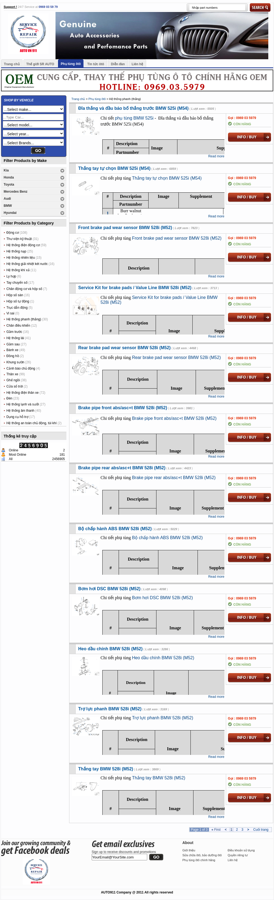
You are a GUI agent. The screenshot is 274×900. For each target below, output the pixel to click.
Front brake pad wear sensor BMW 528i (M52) (125, 227)
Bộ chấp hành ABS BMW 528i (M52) (115, 528)
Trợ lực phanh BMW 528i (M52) (110, 709)
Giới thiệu (188, 850)
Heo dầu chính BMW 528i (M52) (110, 648)
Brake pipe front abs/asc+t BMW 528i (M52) (122, 407)
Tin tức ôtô (95, 64)
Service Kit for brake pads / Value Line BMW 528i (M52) (135, 287)
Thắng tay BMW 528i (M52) (105, 769)
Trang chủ (12, 64)
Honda (9, 177)
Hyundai (10, 213)
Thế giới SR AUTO (40, 64)
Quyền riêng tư (238, 855)
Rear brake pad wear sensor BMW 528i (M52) (124, 347)
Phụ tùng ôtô (71, 64)
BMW (8, 206)
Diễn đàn (118, 64)
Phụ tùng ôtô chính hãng (198, 860)
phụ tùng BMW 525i (134, 118)
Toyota (9, 184)
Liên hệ (137, 64)
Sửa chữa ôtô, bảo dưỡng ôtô (202, 855)
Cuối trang (261, 830)
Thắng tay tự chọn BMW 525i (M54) (114, 168)
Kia (6, 170)
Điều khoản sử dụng (241, 850)
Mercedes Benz (15, 191)
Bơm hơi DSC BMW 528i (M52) (109, 588)
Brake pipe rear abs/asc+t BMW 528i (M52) (122, 467)
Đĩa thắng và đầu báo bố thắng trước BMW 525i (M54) (133, 108)
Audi (7, 199)
